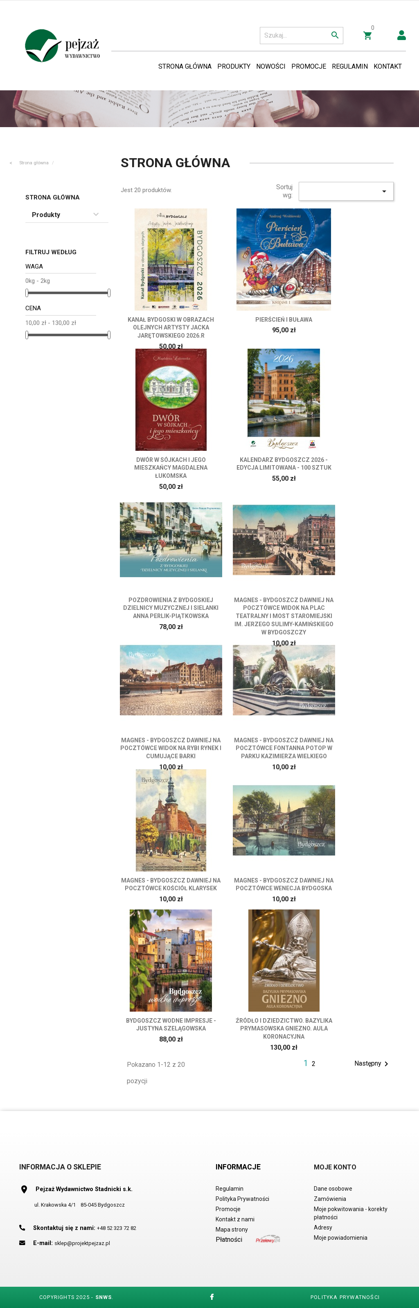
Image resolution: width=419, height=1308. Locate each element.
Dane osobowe (333, 1188)
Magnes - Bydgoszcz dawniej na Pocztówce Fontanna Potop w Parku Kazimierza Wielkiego (283, 748)
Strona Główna (185, 66)
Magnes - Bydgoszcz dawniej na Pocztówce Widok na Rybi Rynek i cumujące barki (170, 748)
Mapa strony (232, 1229)
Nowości (271, 66)
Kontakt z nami (235, 1219)
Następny (372, 1064)
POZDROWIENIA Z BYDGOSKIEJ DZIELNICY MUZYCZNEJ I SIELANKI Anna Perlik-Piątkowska (171, 608)
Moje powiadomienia (340, 1237)
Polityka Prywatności (242, 1199)
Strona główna (52, 197)
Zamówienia (330, 1199)
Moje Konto (335, 1167)
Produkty (233, 66)
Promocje (308, 66)
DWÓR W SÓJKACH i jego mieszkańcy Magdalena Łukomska (170, 468)
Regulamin (350, 66)
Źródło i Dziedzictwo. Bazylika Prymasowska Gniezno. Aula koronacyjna (284, 1028)
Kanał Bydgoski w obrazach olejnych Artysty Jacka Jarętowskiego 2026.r (171, 327)
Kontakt (388, 66)
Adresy (323, 1227)
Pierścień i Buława (283, 319)
